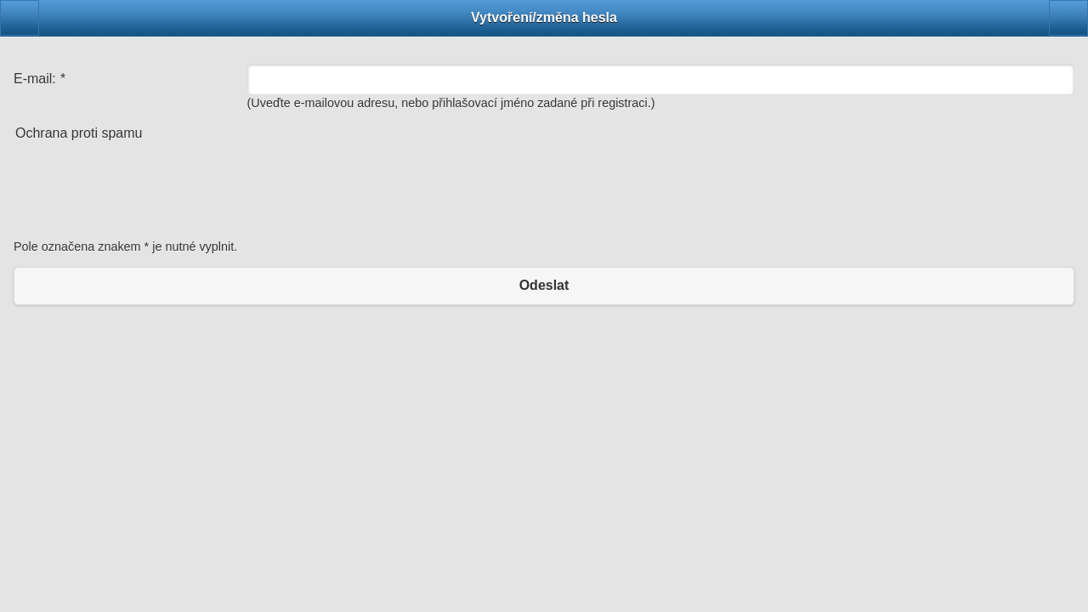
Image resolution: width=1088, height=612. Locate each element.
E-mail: (39, 78)
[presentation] (143, 194)
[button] (19, 18)
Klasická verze (544, 342)
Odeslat (544, 285)
